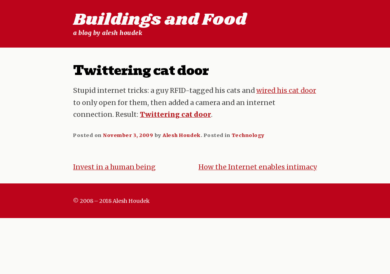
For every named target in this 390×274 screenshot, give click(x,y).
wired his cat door (286, 90)
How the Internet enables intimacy (257, 167)
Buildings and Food (159, 20)
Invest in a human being (114, 167)
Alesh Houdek (181, 135)
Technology (248, 135)
